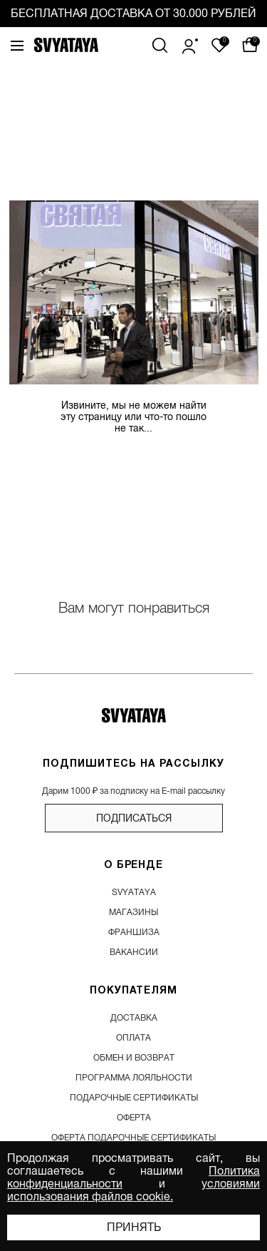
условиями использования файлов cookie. (133, 1190)
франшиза (133, 932)
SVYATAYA (134, 892)
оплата (133, 1038)
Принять (134, 1227)
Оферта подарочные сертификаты (133, 1138)
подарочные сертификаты (134, 1098)
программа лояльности (133, 1078)
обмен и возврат (133, 1058)
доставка (133, 1018)
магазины (133, 912)
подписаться (134, 818)
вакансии (134, 952)
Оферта (134, 1118)
